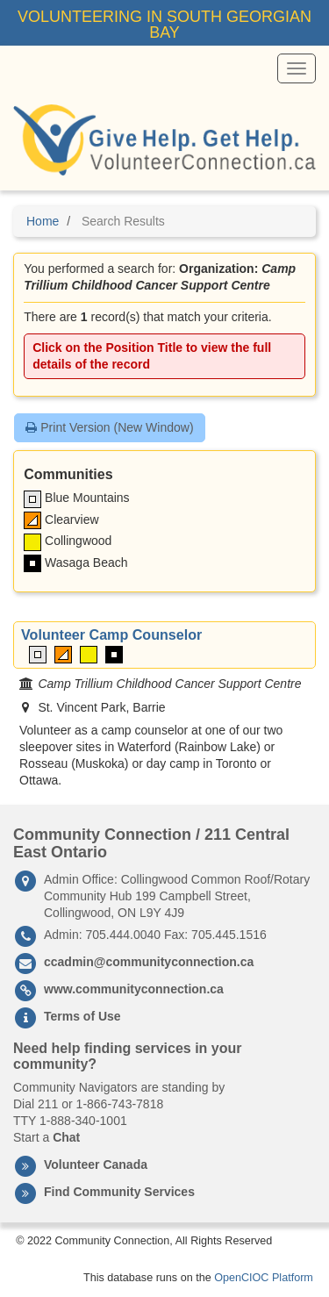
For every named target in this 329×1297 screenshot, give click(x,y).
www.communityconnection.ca (134, 989)
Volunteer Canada (95, 1164)
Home (42, 221)
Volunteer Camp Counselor (111, 634)
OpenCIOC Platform (263, 1278)
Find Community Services (119, 1192)
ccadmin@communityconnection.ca (149, 962)
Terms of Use (82, 1016)
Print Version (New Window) (109, 427)
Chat (66, 1137)
